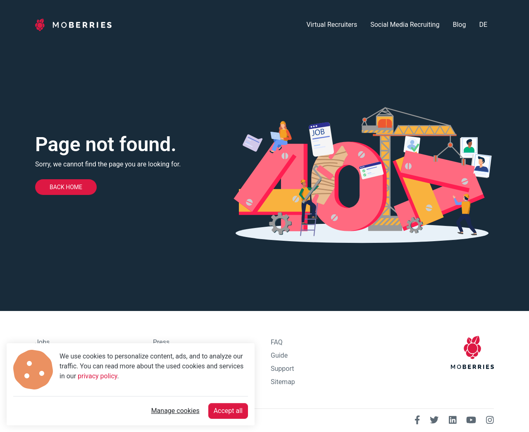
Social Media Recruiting (404, 24)
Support (282, 369)
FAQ (277, 342)
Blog (459, 24)
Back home (66, 187)
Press (161, 342)
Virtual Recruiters (331, 24)
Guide (279, 355)
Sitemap (283, 382)
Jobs (42, 342)
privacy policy (97, 376)
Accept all (228, 411)
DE (483, 24)
